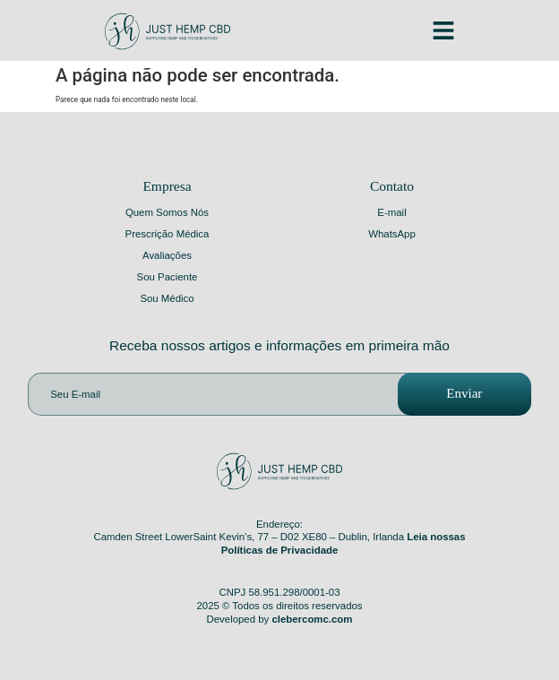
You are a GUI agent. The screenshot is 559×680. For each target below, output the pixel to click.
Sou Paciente (167, 276)
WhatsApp (392, 233)
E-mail (391, 212)
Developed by (280, 619)
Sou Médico (167, 298)
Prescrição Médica (167, 233)
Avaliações (167, 255)
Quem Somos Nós (167, 212)
